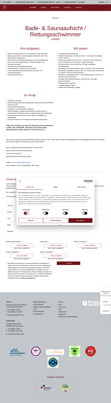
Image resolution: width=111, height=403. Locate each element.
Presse (61, 302)
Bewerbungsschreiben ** (14, 241)
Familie (79, 7)
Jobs (60, 304)
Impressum (62, 307)
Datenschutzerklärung (28, 278)
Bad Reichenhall (38, 311)
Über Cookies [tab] (81, 187)
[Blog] (96, 303)
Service (101, 2)
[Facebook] (85, 303)
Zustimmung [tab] (29, 187)
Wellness (55, 7)
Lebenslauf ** (44, 241)
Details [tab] (55, 187)
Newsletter (62, 314)
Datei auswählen (22, 245)
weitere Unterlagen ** (81, 241)
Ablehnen (30, 220)
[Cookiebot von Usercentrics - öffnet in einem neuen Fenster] (85, 181)
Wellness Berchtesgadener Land (42, 308)
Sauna (43, 7)
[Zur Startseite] (5, 7)
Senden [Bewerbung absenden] (69, 263)
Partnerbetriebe (38, 314)
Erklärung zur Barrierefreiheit (68, 317)
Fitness (67, 7)
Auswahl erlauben (55, 220)
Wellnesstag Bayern (39, 302)
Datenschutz (63, 312)
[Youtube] (90, 303)
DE (107, 2)
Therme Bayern (38, 304)
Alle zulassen (80, 220)
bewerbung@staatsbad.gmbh (20, 162)
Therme (32, 7)
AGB (60, 309)
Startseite (55, 18)
